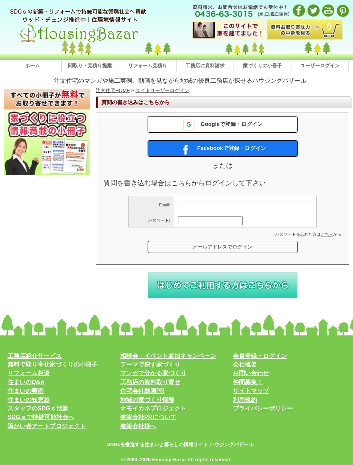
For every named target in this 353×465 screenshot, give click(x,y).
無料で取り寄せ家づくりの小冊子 (53, 364)
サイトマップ (251, 391)
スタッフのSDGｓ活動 (38, 408)
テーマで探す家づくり (150, 364)
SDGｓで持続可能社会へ (41, 417)
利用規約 (245, 400)
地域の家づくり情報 (147, 400)
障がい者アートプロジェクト (47, 426)
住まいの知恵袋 (29, 400)
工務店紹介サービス (35, 356)
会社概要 (245, 364)
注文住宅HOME (113, 90)
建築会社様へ (138, 426)
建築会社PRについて (148, 417)
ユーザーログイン (319, 65)
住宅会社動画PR (142, 391)
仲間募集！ (248, 382)
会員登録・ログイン (260, 356)
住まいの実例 (26, 391)
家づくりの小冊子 (262, 65)
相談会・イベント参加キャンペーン (168, 356)
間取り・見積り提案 (90, 65)
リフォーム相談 (29, 373)
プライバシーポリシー (263, 408)
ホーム (32, 65)
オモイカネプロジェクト (153, 408)
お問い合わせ (251, 373)
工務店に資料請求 (205, 65)
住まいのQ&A (26, 382)
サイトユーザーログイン (162, 90)
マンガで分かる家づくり (153, 373)
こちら (327, 234)
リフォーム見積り (147, 65)
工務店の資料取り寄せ (150, 382)
